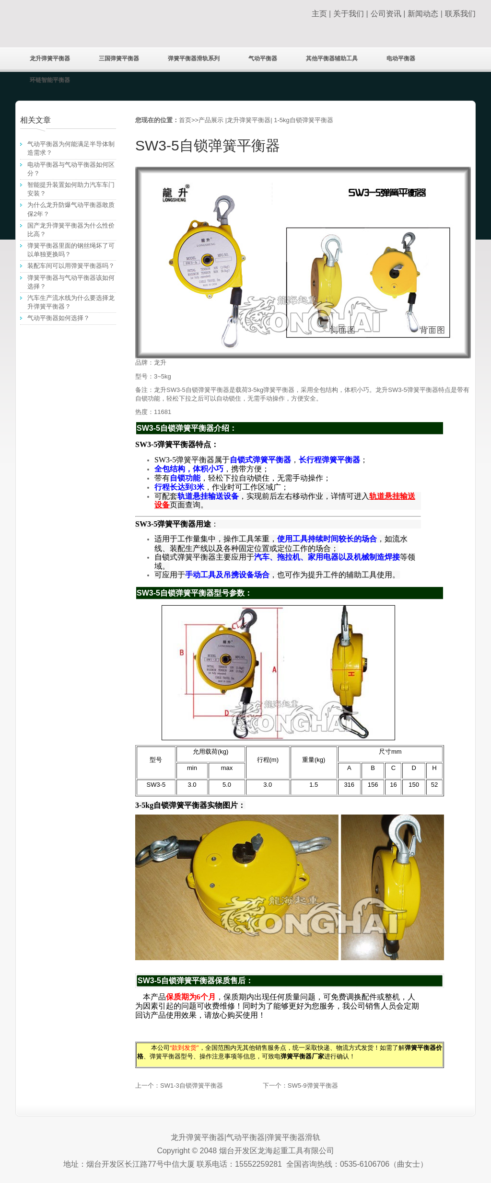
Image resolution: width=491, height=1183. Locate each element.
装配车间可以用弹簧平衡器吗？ (71, 265)
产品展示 (211, 120)
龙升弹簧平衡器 (50, 58)
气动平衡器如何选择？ (58, 318)
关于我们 (348, 14)
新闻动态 (423, 14)
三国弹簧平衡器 (119, 58)
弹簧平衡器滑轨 (293, 1137)
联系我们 (460, 14)
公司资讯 (386, 14)
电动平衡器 (400, 58)
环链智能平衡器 (50, 80)
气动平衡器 (262, 58)
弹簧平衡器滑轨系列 (194, 58)
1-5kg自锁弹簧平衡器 (303, 120)
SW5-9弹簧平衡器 (313, 1085)
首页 (185, 120)
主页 (319, 14)
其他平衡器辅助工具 (332, 58)
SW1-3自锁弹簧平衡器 (191, 1085)
